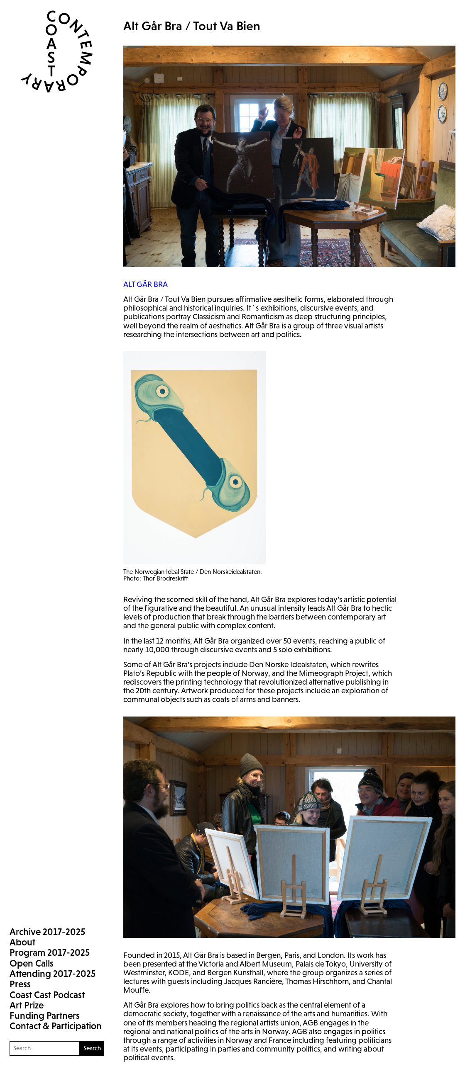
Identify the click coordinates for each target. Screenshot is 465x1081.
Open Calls (32, 963)
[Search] (45, 1048)
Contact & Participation (56, 1025)
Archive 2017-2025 (47, 931)
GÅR (145, 284)
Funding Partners (45, 1015)
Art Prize (27, 1005)
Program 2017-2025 (50, 952)
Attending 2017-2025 (52, 973)
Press (20, 984)
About (22, 942)
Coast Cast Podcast (47, 994)
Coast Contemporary (51, 51)
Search (92, 1048)
